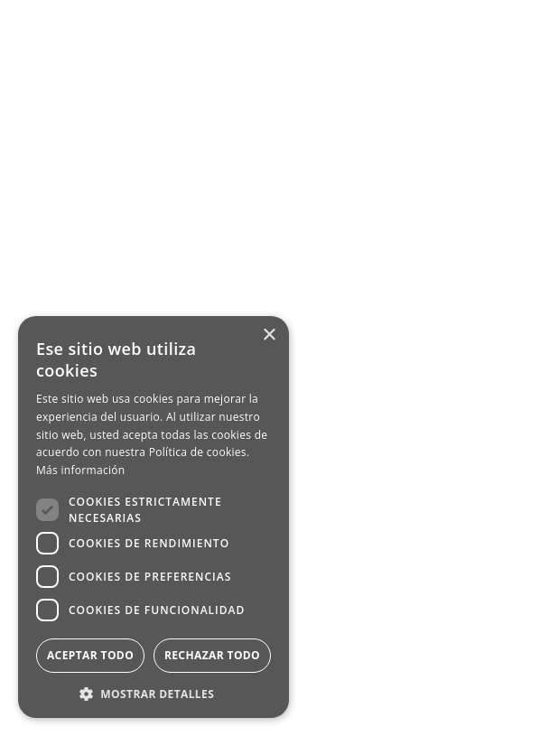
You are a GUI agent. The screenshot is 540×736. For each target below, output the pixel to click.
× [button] (268, 335)
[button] (153, 692)
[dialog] (153, 517)
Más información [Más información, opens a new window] (80, 470)
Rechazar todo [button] (212, 655)
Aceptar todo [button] (90, 655)
